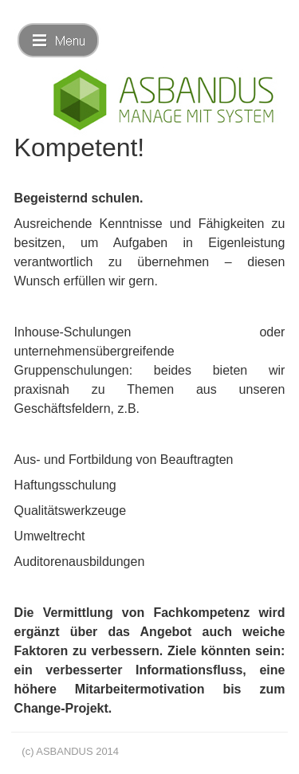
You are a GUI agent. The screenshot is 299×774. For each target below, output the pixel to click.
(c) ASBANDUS (57, 751)
